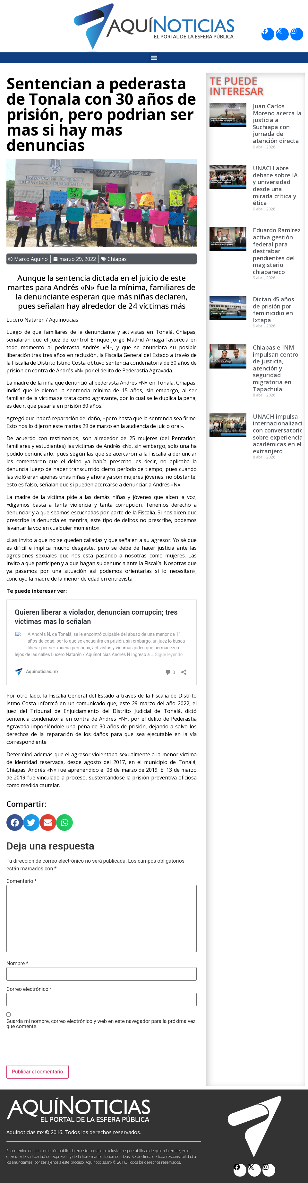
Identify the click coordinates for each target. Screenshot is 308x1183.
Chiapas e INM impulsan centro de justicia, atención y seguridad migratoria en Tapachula (275, 368)
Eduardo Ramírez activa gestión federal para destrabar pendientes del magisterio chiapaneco (277, 251)
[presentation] (55, 1049)
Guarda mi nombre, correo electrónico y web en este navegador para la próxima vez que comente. (100, 1024)
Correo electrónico (29, 989)
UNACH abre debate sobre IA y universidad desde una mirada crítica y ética (275, 185)
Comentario (21, 881)
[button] (154, 57)
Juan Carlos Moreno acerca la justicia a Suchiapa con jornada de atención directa (277, 123)
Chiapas (117, 258)
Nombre (17, 963)
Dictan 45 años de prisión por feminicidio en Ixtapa (273, 309)
